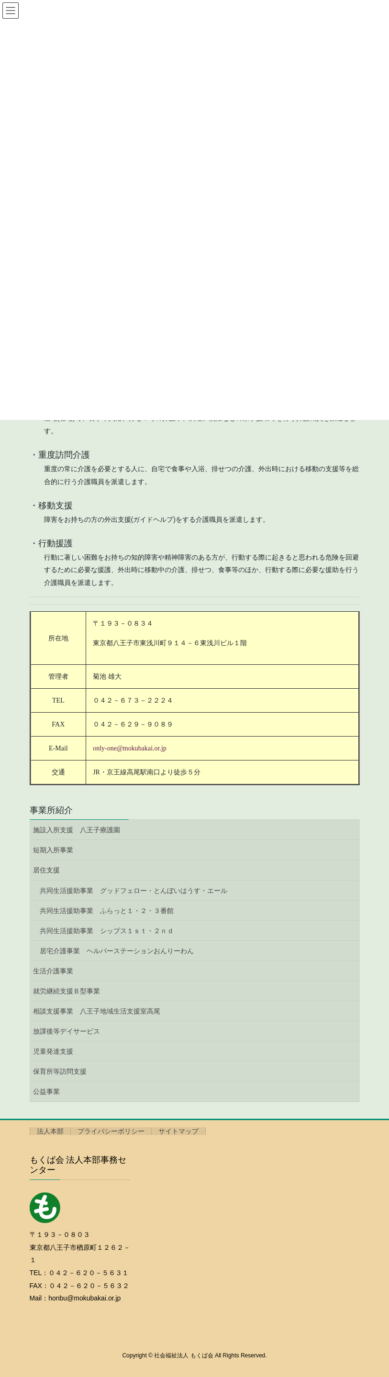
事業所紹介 (51, 810)
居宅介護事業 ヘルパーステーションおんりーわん (117, 951)
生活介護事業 (53, 971)
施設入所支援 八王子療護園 (76, 830)
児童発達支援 (53, 1051)
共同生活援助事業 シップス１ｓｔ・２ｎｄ (107, 931)
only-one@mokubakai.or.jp (130, 748)
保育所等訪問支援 (60, 1071)
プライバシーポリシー (111, 1131)
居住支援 (46, 870)
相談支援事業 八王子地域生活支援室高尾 (96, 1011)
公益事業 (46, 1091)
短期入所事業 (53, 850)
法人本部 (50, 1131)
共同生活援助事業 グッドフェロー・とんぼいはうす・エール (133, 890)
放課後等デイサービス (66, 1031)
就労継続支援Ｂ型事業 (66, 991)
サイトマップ (178, 1131)
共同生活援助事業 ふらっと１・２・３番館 (107, 910)
